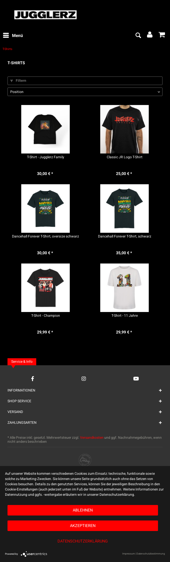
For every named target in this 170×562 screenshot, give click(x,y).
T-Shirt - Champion (45, 315)
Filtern (18, 80)
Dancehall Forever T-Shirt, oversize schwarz (45, 236)
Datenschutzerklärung (83, 541)
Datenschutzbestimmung (150, 554)
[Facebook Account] (32, 378)
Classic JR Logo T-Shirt (124, 157)
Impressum (128, 554)
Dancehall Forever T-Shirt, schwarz (124, 236)
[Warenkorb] (162, 36)
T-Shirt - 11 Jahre (125, 315)
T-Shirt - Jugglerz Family (45, 157)
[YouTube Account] (136, 378)
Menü (13, 35)
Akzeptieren (83, 526)
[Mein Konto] (150, 36)
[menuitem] (13, 36)
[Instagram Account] (84, 378)
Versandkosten (92, 437)
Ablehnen (83, 510)
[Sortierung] (85, 92)
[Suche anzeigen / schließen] (138, 36)
